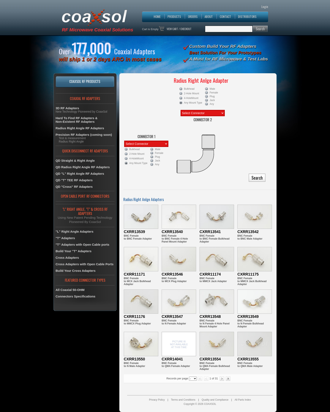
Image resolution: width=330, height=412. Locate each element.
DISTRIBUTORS (247, 16)
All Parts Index (243, 399)
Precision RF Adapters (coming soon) (84, 134)
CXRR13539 (134, 232)
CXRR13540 (172, 232)
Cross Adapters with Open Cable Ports (84, 264)
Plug (214, 96)
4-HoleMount (190, 98)
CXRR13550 (134, 359)
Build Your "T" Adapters (74, 251)
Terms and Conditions (183, 399)
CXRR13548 (210, 317)
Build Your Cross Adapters (76, 270)
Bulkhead (190, 89)
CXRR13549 (248, 317)
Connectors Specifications (75, 296)
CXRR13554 (210, 359)
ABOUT (209, 16)
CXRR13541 (210, 232)
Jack (214, 100)
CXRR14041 (172, 359)
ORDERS (193, 16)
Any (214, 103)
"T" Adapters (65, 238)
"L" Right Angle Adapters (74, 231)
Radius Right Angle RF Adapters (80, 128)
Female (214, 92)
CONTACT (225, 16)
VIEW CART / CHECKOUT (179, 29)
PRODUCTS (174, 16)
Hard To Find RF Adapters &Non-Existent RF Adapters (76, 119)
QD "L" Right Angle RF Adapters (80, 173)
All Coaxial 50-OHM (70, 290)
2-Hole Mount (190, 93)
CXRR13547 (172, 317)
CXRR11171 (134, 274)
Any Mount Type (190, 102)
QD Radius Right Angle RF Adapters (83, 167)
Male (214, 88)
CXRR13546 (172, 274)
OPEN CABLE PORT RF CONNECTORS (85, 196)
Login (264, 6)
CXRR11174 (210, 274)
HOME (157, 16)
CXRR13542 (248, 232)
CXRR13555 (248, 359)
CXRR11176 (134, 317)
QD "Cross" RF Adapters (74, 186)
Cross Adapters (67, 257)
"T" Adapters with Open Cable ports (82, 244)
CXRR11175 (248, 274)
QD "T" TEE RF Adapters (74, 180)
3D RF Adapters (67, 108)
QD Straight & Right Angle (75, 160)
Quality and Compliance (215, 399)
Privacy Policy (157, 399)
